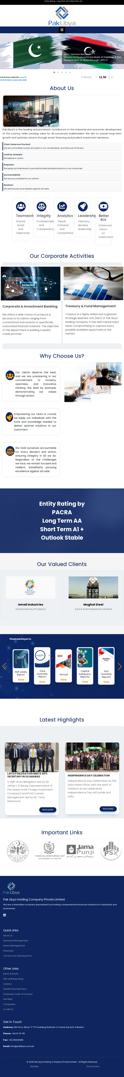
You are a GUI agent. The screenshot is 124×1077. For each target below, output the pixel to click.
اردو (65, 5)
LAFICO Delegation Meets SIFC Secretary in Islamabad (27, 775)
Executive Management (15, 940)
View (21, 679)
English (59, 5)
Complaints (9, 1004)
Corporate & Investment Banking (29, 306)
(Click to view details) (16, 80)
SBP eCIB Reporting (13, 978)
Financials (8, 950)
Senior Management (14, 945)
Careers (7, 983)
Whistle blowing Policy (14, 988)
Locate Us (8, 1009)
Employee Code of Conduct (17, 994)
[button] (54, 72)
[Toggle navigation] (62, 29)
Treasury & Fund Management (90, 306)
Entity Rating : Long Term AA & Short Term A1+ (64, 1)
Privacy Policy (93, 1066)
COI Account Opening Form (17, 955)
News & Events (10, 973)
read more (47, 809)
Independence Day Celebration (89, 775)
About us (7, 935)
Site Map (7, 999)
